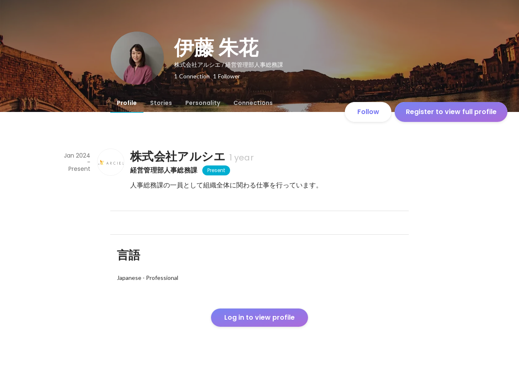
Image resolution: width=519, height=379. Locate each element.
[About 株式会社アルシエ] (110, 162)
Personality (202, 103)
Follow (368, 112)
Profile (127, 103)
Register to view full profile (451, 112)
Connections (253, 103)
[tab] (126, 103)
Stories (161, 103)
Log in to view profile (259, 317)
